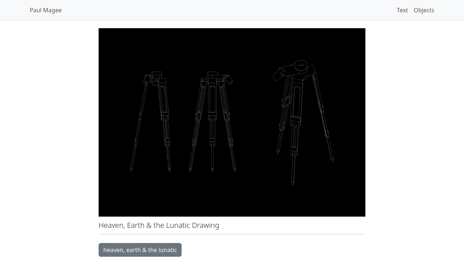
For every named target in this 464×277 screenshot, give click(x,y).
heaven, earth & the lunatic (140, 250)
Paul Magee (46, 10)
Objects (424, 10)
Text (402, 10)
